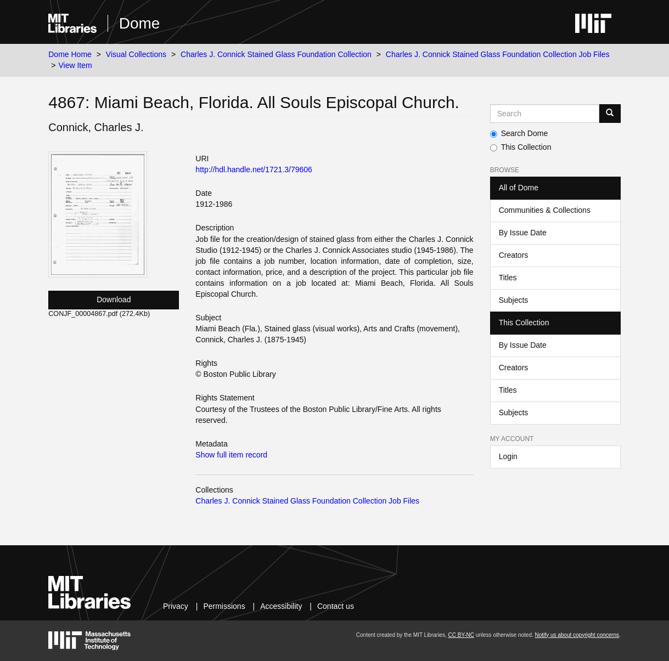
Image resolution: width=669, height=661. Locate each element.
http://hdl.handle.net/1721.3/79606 (253, 169)
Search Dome (519, 133)
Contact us (335, 606)
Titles (508, 277)
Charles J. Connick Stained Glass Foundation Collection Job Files (498, 54)
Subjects (514, 300)
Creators (514, 255)
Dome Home (70, 54)
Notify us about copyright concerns (577, 635)
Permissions (224, 606)
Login (508, 456)
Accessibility (281, 606)
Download (114, 299)
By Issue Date (523, 232)
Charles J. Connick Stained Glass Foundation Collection (276, 54)
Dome (139, 23)
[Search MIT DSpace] (544, 113)
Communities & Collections (545, 210)
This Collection (521, 147)
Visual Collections (136, 54)
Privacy (175, 606)
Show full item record (231, 454)
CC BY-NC (461, 635)
